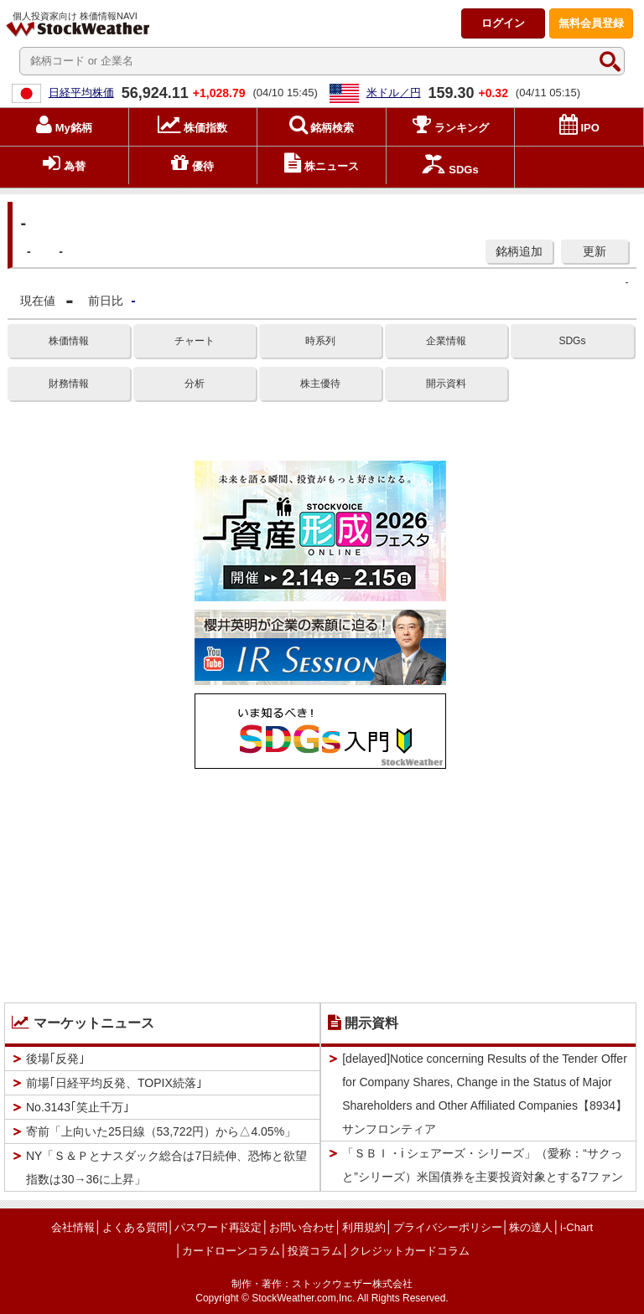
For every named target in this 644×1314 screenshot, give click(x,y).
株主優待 (320, 383)
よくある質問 (135, 1227)
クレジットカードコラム (410, 1250)
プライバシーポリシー (447, 1227)
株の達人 (531, 1227)
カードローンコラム (231, 1250)
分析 (194, 383)
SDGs (571, 341)
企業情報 (446, 341)
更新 (594, 251)
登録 (591, 23)
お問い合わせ (302, 1227)
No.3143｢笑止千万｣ (77, 1107)
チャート (194, 341)
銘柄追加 (519, 251)
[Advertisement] (320, 882)
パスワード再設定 (218, 1227)
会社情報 (73, 1227)
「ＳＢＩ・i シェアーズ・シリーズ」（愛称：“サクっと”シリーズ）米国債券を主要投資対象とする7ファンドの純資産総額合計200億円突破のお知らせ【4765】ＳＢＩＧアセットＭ (482, 1188)
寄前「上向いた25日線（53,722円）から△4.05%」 (161, 1131)
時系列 (320, 341)
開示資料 (446, 383)
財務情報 (69, 383)
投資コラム (315, 1250)
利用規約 (364, 1227)
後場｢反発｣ (55, 1058)
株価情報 (69, 341)
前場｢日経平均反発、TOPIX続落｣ (114, 1083)
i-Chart (576, 1227)
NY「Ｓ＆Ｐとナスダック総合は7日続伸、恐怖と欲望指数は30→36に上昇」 (166, 1167)
